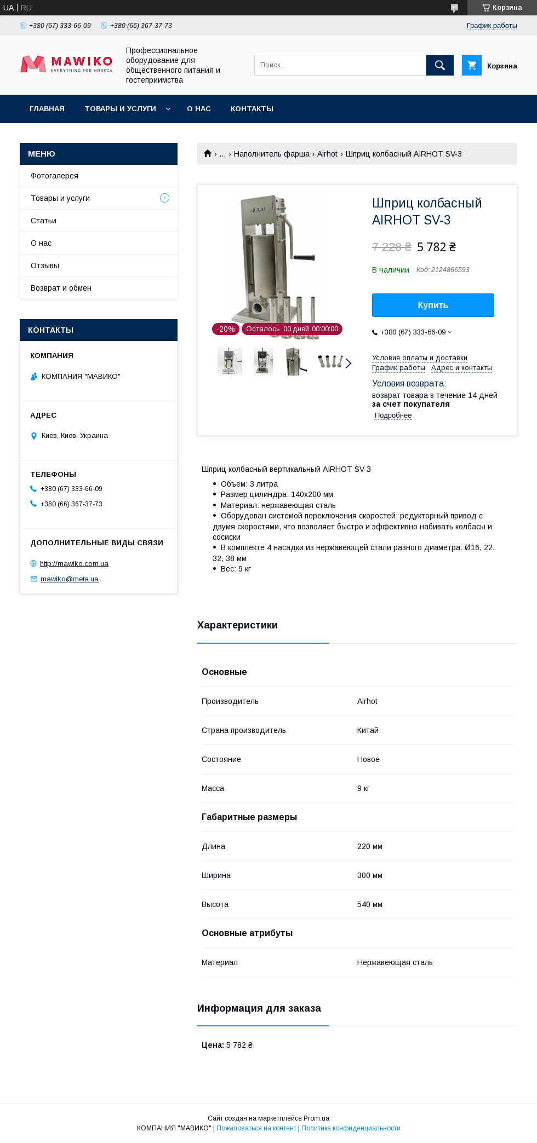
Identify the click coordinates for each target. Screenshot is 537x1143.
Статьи (43, 220)
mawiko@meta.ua (70, 579)
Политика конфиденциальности (351, 1128)
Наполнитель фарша (272, 153)
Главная (47, 109)
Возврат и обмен (61, 288)
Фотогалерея (54, 175)
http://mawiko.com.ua (74, 563)
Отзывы (45, 265)
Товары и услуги (120, 109)
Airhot (327, 153)
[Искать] (440, 65)
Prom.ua (316, 1118)
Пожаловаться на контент (256, 1128)
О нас (199, 109)
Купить (433, 305)
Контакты (252, 109)
